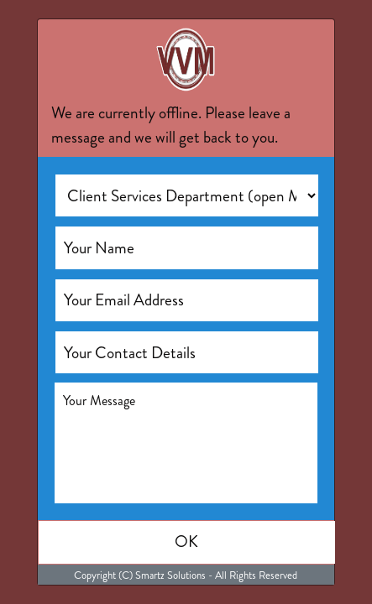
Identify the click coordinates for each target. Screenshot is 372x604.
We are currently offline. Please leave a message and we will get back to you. (171, 125)
